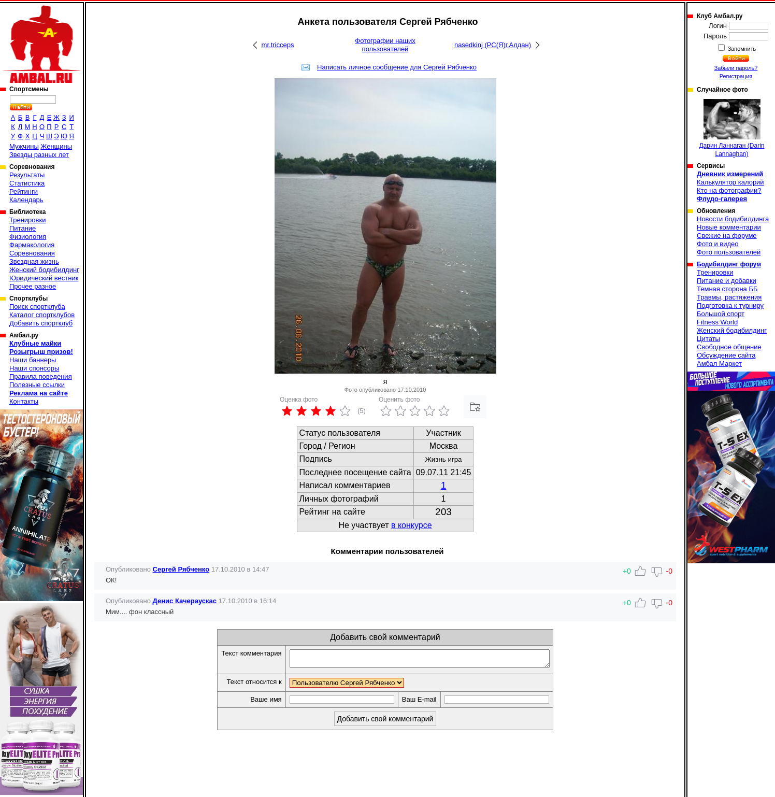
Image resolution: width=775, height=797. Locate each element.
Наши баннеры (32, 360)
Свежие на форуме (727, 235)
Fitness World (717, 322)
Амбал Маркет (719, 363)
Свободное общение (729, 347)
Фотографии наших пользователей (385, 45)
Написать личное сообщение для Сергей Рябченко (397, 67)
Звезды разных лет (39, 155)
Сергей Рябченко (181, 569)
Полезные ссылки (37, 385)
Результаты (27, 175)
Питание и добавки (726, 280)
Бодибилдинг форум (729, 264)
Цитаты (708, 339)
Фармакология (31, 245)
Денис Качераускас (185, 601)
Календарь (26, 200)
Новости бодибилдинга (733, 219)
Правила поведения (40, 376)
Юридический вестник (43, 278)
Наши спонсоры (34, 368)
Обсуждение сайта (726, 355)
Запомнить (741, 49)
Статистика (27, 183)
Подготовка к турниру (730, 305)
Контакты (23, 401)
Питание (22, 228)
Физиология (27, 236)
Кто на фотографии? (729, 190)
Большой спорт (720, 314)
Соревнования (32, 253)
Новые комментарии (729, 227)
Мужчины (24, 146)
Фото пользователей (728, 252)
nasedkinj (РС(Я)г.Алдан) (492, 45)
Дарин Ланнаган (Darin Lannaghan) (731, 128)
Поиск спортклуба (37, 306)
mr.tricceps (278, 45)
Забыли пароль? (736, 68)
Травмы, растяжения (729, 297)
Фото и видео (718, 244)
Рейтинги (23, 191)
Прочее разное (32, 286)
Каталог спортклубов (42, 315)
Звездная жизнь (34, 261)
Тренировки (27, 220)
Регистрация (736, 76)
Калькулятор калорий (730, 182)
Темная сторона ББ (727, 289)
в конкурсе (411, 525)
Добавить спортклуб (41, 323)
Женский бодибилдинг (44, 270)
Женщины (56, 146)
